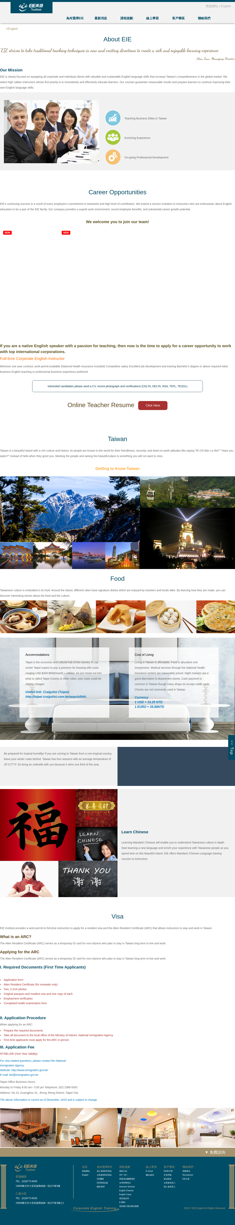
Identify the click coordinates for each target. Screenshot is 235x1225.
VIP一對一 (123, 1175)
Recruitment (187, 1175)
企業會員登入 (169, 1183)
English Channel (126, 1190)
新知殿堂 (168, 1179)
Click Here (153, 405)
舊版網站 (212, 6)
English (226, 6)
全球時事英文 (125, 1183)
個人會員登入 (169, 1187)
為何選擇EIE (75, 18)
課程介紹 (123, 1171)
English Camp (125, 1194)
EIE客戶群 (168, 1171)
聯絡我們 (204, 18)
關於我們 (101, 1187)
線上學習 (152, 18)
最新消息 (100, 18)
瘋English (150, 1175)
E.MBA (122, 1202)
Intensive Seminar (127, 1187)
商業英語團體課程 (127, 1179)
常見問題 (168, 1175)
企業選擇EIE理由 (104, 1175)
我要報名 (186, 1171)
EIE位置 (186, 1179)
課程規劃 (126, 18)
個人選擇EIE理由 (104, 1171)
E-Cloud (149, 1171)
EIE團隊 (100, 1179)
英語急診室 (124, 1198)
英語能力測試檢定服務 (129, 1206)
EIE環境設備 (102, 1183)
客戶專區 (178, 18)
